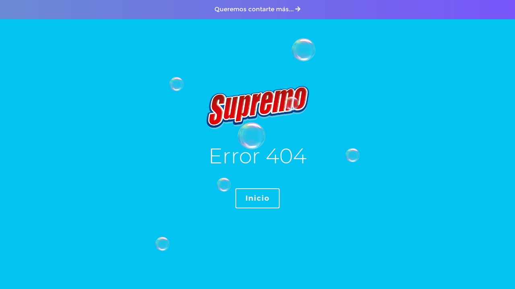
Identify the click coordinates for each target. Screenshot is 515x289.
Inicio (257, 198)
